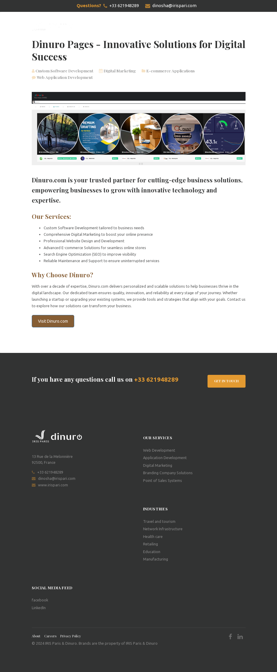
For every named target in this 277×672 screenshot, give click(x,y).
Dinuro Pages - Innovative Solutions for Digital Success (139, 50)
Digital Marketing (117, 70)
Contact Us (189, 25)
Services (108, 25)
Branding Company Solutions (168, 473)
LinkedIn (39, 607)
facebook (40, 600)
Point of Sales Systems (162, 480)
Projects (131, 25)
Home (89, 25)
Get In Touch (226, 381)
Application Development (165, 458)
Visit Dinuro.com (53, 321)
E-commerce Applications (168, 70)
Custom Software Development (62, 70)
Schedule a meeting (227, 25)
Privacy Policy (70, 636)
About (36, 636)
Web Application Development (62, 77)
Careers (50, 636)
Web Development (159, 450)
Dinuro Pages (158, 25)
